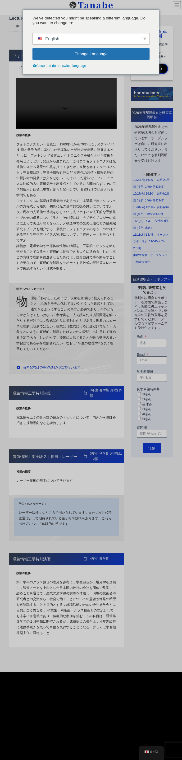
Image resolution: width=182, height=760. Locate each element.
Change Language (91, 53)
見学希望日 (145, 371)
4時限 (146, 414)
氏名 (140, 337)
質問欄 (142, 427)
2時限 (146, 399)
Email (141, 354)
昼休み (147, 404)
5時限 (146, 419)
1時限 (146, 394)
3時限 (146, 409)
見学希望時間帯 (148, 389)
